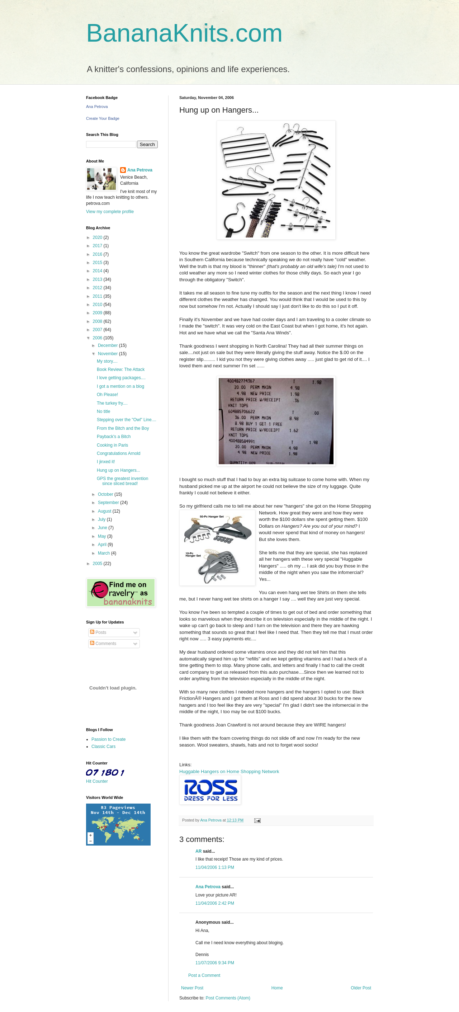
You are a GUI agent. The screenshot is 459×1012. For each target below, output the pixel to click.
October (106, 494)
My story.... (107, 361)
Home (277, 987)
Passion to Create (108, 739)
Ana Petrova (208, 886)
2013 (98, 279)
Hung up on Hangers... (118, 470)
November (108, 353)
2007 (98, 329)
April (103, 544)
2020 (98, 237)
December (108, 345)
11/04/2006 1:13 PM (214, 867)
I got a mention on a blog (120, 386)
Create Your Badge (102, 118)
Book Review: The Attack (121, 369)
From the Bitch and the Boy (123, 428)
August (105, 511)
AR (198, 851)
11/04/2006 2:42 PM (214, 903)
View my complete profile (110, 211)
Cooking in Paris (112, 445)
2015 (98, 262)
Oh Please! (107, 394)
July (102, 519)
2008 (98, 321)
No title (103, 411)
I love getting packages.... (121, 377)
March (104, 553)
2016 (98, 254)
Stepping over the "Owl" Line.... (126, 419)
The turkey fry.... (112, 403)
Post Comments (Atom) (227, 998)
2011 (98, 296)
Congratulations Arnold (118, 453)
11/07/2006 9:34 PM (214, 962)
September (109, 502)
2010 (98, 304)
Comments (103, 643)
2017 (98, 245)
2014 (98, 270)
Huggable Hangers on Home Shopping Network (229, 771)
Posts (98, 632)
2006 (98, 337)
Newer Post (192, 987)
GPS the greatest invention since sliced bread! (122, 481)
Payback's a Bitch (114, 436)
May (102, 536)
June (103, 527)
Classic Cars (103, 746)
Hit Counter (97, 781)
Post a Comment (204, 975)
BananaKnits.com (184, 33)
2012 (98, 287)
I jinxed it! (106, 461)
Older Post (361, 987)
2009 (98, 312)
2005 (98, 563)
